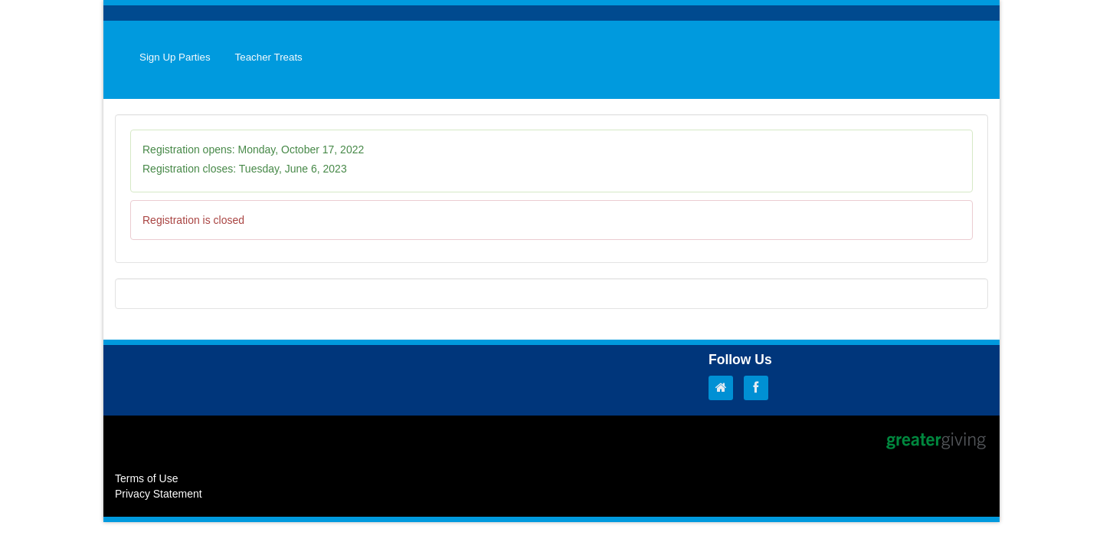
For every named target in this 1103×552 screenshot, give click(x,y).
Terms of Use (146, 478)
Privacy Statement (158, 494)
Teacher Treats (269, 57)
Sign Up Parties (175, 57)
